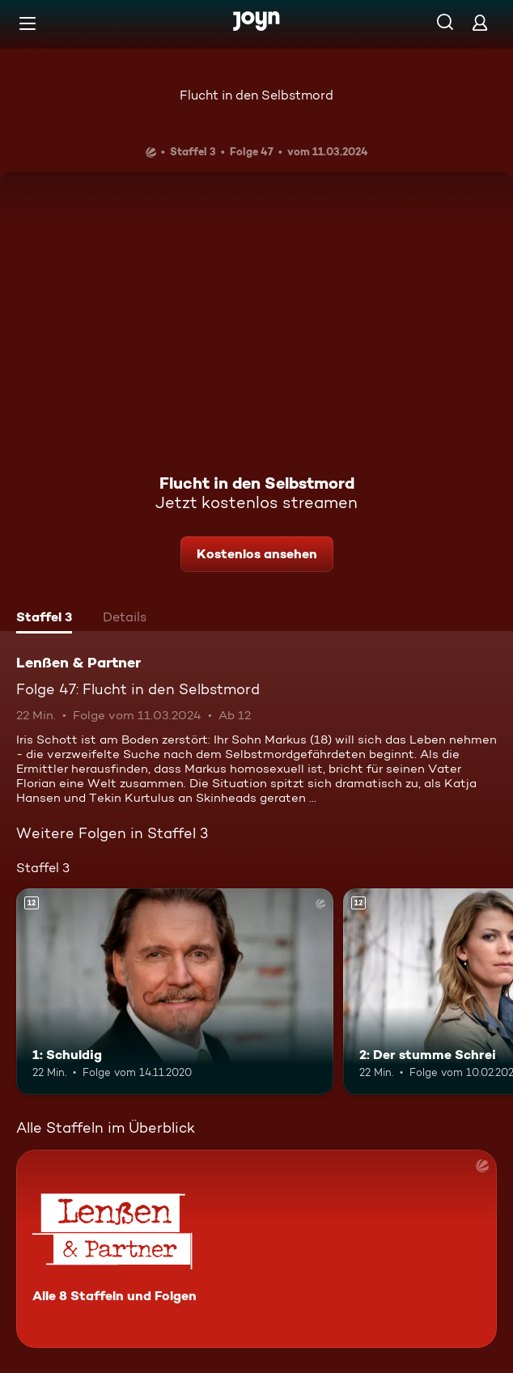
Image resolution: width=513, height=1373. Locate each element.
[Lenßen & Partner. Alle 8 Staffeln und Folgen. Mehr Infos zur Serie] (256, 1249)
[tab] (44, 619)
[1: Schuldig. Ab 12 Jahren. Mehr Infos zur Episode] (174, 991)
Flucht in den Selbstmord (256, 95)
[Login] (479, 22)
